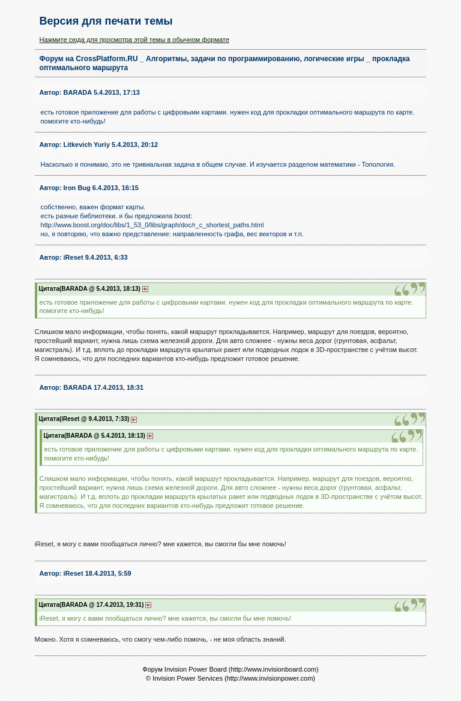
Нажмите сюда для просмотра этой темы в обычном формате (134, 39)
